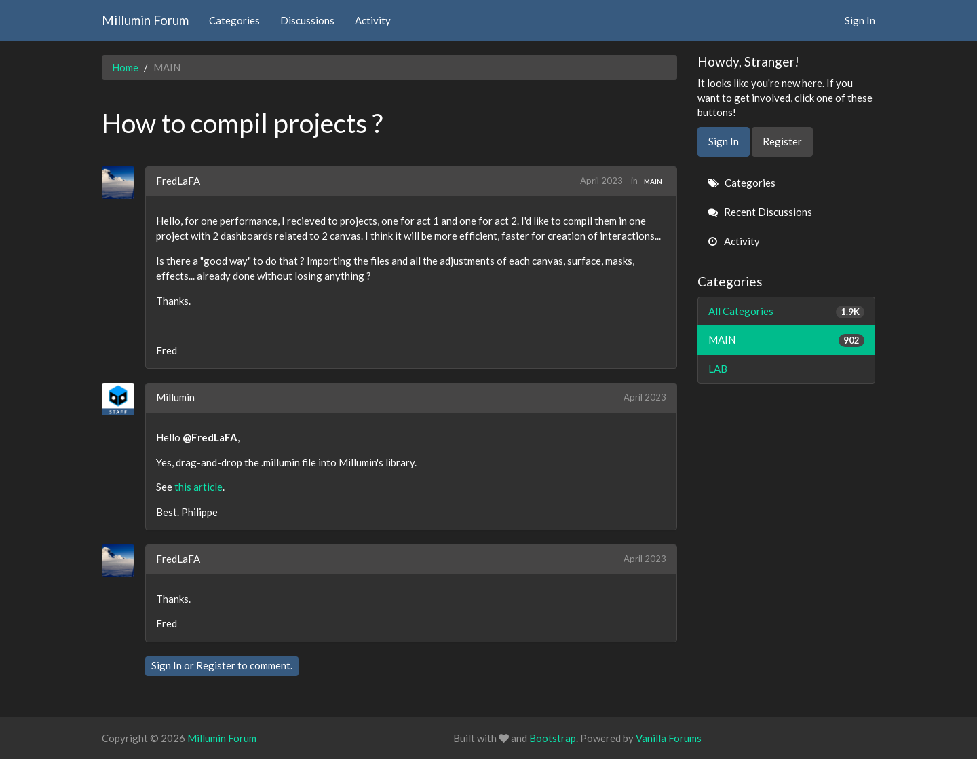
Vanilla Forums (669, 738)
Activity (373, 20)
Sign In (860, 20)
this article (198, 487)
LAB (717, 369)
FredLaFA (178, 180)
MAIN (653, 181)
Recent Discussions (760, 212)
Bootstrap (552, 738)
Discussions (307, 20)
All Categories (786, 311)
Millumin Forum (145, 20)
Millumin (175, 397)
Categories (234, 20)
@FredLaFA (210, 437)
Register (215, 665)
